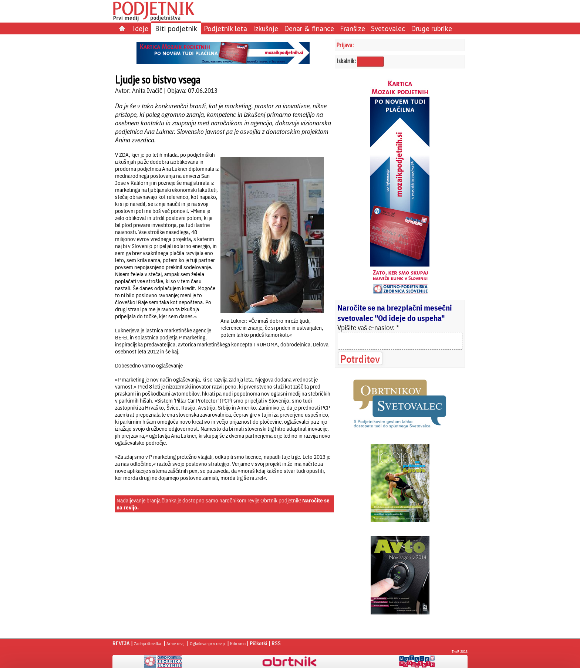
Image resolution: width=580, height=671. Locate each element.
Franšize (352, 28)
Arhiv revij (175, 643)
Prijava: (345, 45)
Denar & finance (309, 28)
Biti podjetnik (176, 28)
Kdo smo (238, 643)
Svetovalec (388, 28)
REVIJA (121, 643)
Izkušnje (265, 28)
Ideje (140, 28)
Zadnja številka (147, 643)
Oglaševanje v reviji (207, 643)
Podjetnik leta (225, 28)
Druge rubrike (431, 28)
